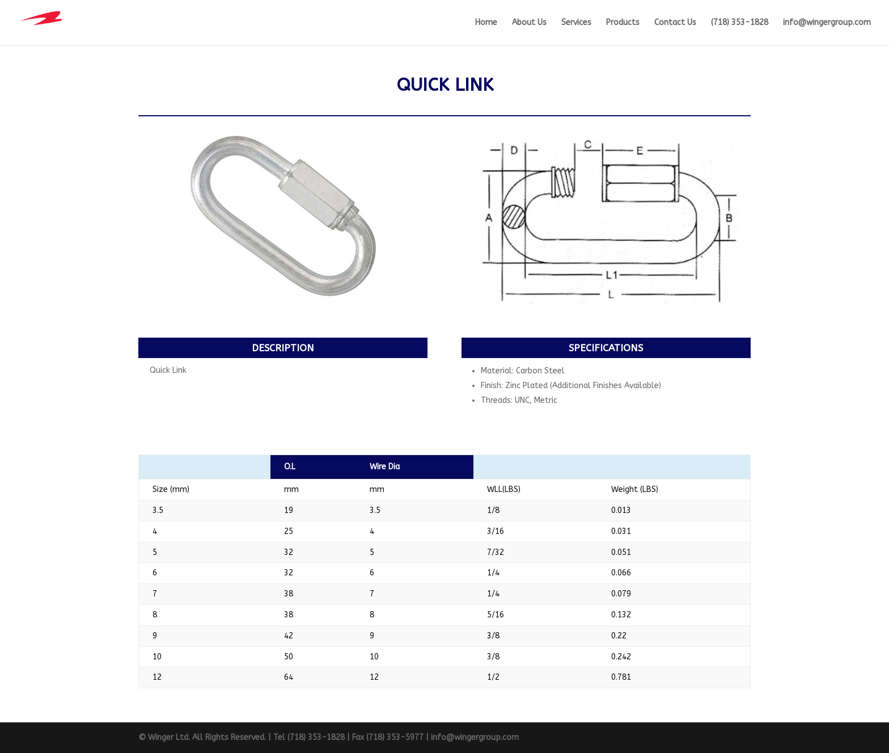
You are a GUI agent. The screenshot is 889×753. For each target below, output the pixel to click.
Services (576, 23)
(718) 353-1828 (739, 23)
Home (486, 23)
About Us (529, 23)
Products (623, 23)
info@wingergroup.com (827, 23)
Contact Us (675, 23)
